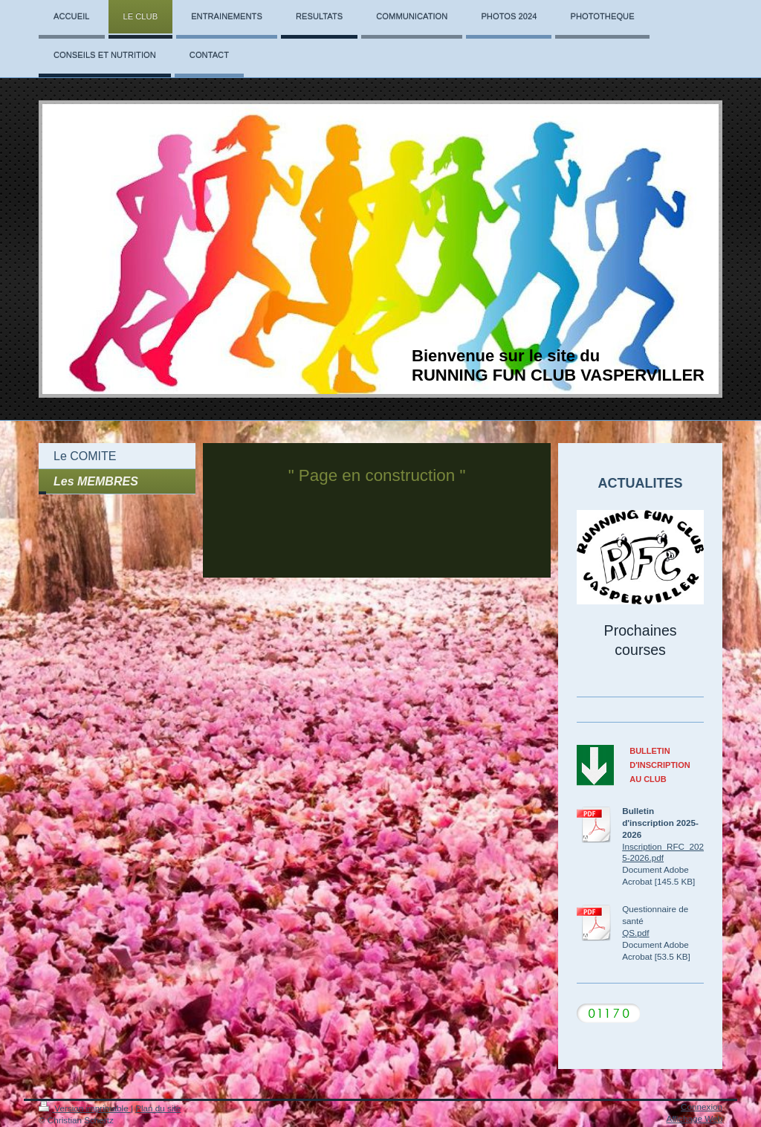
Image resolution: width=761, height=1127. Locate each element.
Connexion (701, 1106)
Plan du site (158, 1108)
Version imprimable (85, 1108)
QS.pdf (635, 932)
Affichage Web (694, 1118)
